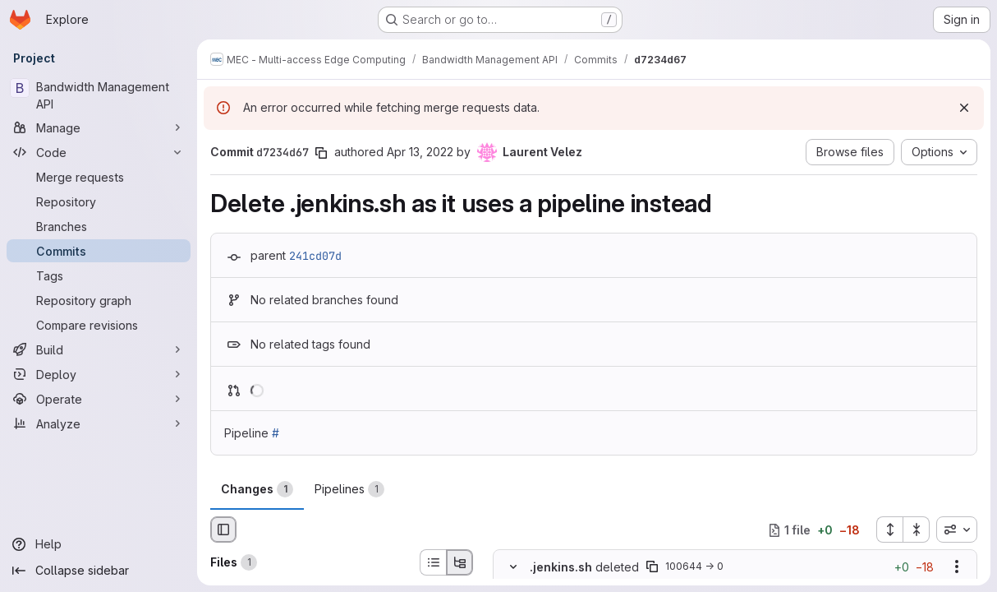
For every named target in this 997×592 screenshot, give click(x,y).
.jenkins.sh (561, 567)
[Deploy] (99, 374)
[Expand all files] (889, 529)
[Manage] (99, 127)
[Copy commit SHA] (321, 153)
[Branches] (99, 226)
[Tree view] (460, 562)
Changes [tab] (257, 489)
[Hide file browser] (223, 529)
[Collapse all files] (916, 529)
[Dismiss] (964, 108)
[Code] (99, 152)
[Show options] (957, 567)
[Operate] (99, 398)
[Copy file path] (652, 567)
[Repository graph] (99, 300)
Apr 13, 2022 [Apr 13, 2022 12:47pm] (420, 152)
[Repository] (99, 201)
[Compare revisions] (99, 324)
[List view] (433, 562)
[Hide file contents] (513, 567)
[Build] (99, 349)
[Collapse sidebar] (99, 570)
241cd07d (315, 255)
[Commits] (99, 250)
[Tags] (99, 275)
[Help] (99, 544)
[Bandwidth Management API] (99, 95)
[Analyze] (99, 423)
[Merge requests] (99, 176)
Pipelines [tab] (349, 489)
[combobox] (956, 529)
